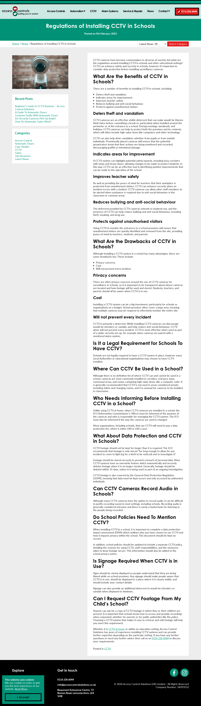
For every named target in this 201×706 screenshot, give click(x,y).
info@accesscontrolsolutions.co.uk (76, 684)
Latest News (22, 159)
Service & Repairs (132, 11)
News (150, 11)
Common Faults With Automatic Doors (36, 115)
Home (15, 43)
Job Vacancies (23, 156)
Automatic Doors (24, 143)
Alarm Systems (110, 11)
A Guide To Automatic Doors (31, 112)
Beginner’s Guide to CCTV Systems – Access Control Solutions (40, 107)
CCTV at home (116, 629)
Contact (163, 11)
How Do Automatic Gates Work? (33, 121)
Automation (76, 11)
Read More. (21, 689)
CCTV (93, 11)
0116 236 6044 (189, 11)
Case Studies (22, 146)
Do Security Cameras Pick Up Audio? (35, 118)
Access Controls (56, 11)
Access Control (23, 140)
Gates (18, 152)
